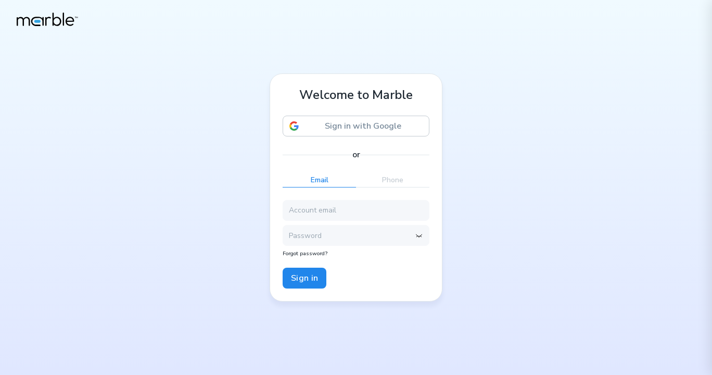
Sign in (304, 278)
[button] (356, 126)
